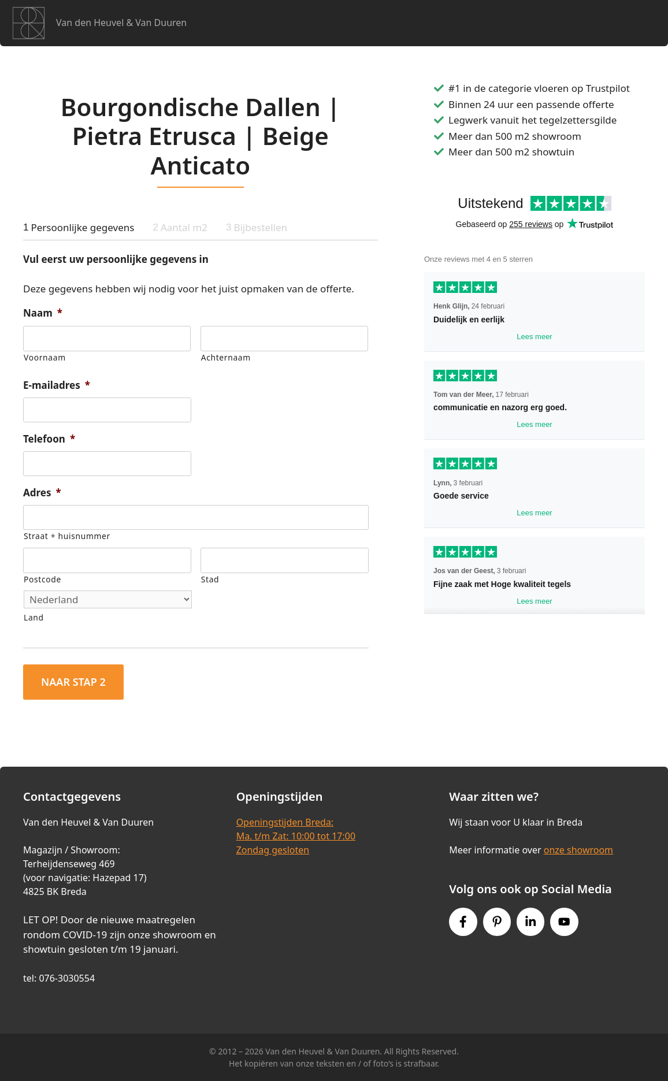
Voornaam (45, 357)
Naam (42, 313)
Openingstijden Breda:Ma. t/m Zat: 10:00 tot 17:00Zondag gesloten (295, 836)
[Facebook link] (463, 921)
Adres (42, 492)
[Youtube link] (564, 921)
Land (34, 617)
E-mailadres (56, 385)
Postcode (42, 579)
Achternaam (226, 357)
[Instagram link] (530, 921)
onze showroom (578, 850)
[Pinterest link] (497, 921)
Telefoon (49, 439)
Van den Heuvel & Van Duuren (121, 22)
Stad (210, 579)
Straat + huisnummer (67, 535)
